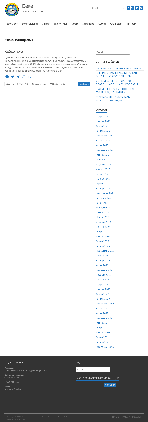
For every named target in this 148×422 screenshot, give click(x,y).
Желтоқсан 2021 (105, 303)
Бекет (28, 6)
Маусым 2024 (103, 222)
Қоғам (74, 23)
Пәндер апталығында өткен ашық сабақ (119, 68)
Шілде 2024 (102, 217)
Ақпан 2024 (102, 241)
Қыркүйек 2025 (105, 150)
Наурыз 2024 (103, 236)
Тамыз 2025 (102, 155)
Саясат (45, 23)
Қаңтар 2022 (103, 299)
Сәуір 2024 (102, 231)
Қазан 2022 (102, 265)
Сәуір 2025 (102, 174)
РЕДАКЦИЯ (114, 417)
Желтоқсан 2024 (105, 193)
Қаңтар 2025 (103, 188)
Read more (84, 84)
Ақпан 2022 (102, 294)
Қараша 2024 (103, 198)
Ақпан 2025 (102, 183)
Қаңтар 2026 (103, 131)
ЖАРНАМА (126, 417)
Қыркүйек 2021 (104, 318)
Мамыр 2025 (103, 169)
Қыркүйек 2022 (105, 270)
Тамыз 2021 (102, 323)
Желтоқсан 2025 (105, 135)
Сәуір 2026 (102, 116)
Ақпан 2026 (102, 126)
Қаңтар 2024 (103, 246)
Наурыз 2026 (103, 121)
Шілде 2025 (102, 159)
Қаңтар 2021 (102, 342)
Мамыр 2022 (103, 279)
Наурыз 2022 (103, 289)
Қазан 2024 (102, 203)
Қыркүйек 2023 (105, 251)
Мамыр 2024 (103, 227)
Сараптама (88, 23)
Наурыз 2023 (103, 255)
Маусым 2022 (103, 275)
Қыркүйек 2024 (105, 207)
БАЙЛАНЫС (137, 417)
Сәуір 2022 (102, 284)
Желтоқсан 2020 (105, 347)
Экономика (60, 23)
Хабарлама (13, 51)
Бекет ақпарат (30, 23)
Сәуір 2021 (101, 327)
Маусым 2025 (103, 164)
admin (11, 84)
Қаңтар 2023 (103, 260)
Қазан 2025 (102, 145)
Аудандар (116, 23)
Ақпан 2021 (102, 337)
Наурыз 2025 (103, 179)
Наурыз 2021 (103, 332)
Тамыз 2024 (102, 212)
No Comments (58, 84)
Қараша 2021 (103, 308)
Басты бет (12, 23)
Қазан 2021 (102, 313)
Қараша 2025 (103, 140)
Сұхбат (102, 23)
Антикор (131, 23)
